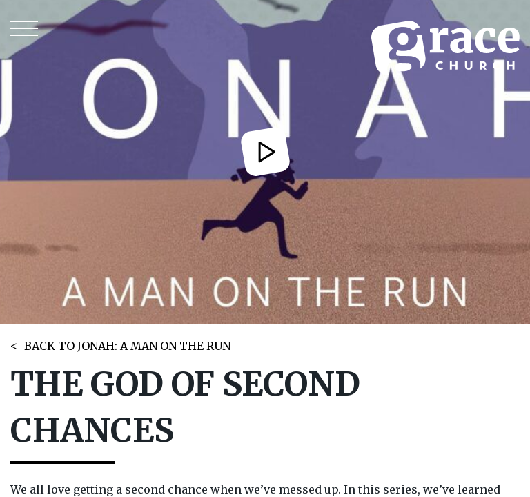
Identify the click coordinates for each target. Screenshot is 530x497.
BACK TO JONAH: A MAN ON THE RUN (127, 346)
